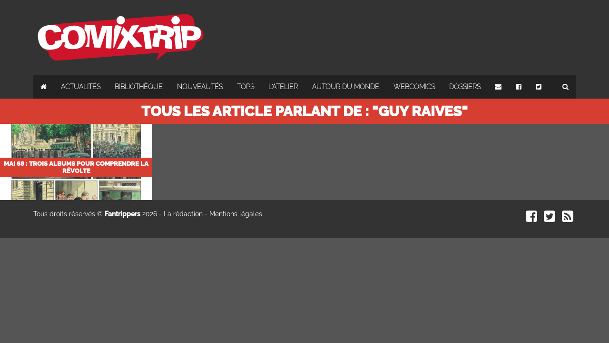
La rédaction (183, 214)
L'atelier (283, 87)
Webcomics (414, 87)
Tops (245, 87)
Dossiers (465, 87)
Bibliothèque (139, 87)
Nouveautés (200, 87)
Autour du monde (345, 87)
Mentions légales (235, 214)
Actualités (80, 87)
